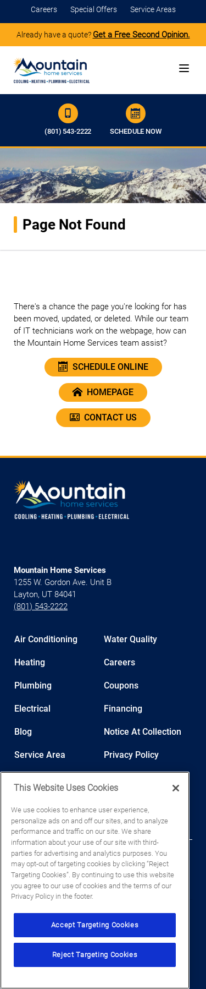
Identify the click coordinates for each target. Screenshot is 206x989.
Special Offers (93, 9)
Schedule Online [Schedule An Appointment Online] (103, 367)
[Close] (176, 788)
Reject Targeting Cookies (95, 954)
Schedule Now (135, 119)
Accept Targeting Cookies (95, 925)
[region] (95, 880)
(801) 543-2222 (67, 119)
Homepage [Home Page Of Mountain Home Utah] (103, 392)
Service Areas (153, 9)
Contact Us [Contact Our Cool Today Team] (103, 417)
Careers (44, 9)
